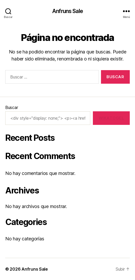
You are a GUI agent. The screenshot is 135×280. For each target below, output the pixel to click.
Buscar (11, 107)
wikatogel (111, 117)
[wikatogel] (111, 118)
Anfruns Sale (67, 11)
